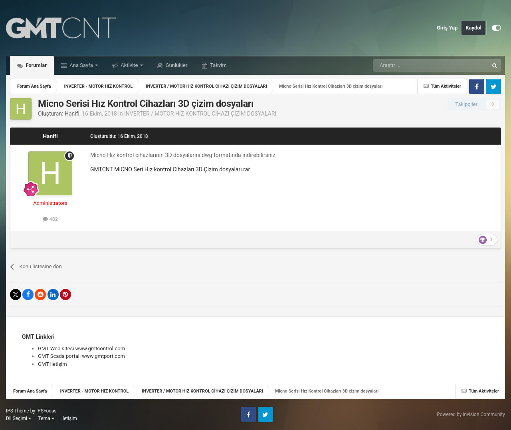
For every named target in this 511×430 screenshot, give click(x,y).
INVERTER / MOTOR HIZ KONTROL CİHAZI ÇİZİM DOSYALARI (200, 113)
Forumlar (35, 65)
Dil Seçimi (18, 418)
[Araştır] (412, 65)
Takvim (218, 65)
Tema (46, 418)
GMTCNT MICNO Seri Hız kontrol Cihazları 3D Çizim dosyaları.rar (170, 169)
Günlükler (176, 65)
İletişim (69, 418)
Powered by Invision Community (471, 414)
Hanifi (72, 113)
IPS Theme (17, 411)
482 (50, 219)
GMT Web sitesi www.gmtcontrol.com (81, 348)
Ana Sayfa (81, 65)
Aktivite (129, 65)
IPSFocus (46, 411)
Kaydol (473, 28)
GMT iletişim (52, 364)
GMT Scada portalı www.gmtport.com (81, 356)
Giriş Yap (447, 28)
